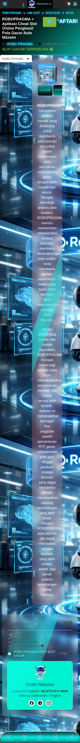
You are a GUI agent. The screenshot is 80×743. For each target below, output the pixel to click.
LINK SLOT (33, 12)
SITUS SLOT (52, 12)
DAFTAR (62, 90)
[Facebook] (32, 703)
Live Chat (71, 737)
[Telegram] (40, 703)
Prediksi (55, 737)
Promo (8, 737)
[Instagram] (49, 703)
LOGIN (45, 90)
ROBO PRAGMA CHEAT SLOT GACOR (43, 654)
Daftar (40, 737)
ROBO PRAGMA (12, 12)
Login (24, 737)
